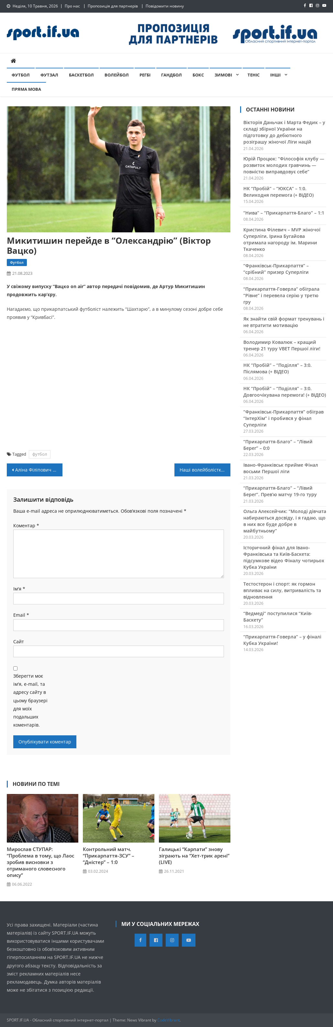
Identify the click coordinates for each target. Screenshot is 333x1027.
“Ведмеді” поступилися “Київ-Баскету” (277, 616)
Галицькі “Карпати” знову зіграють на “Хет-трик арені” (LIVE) (194, 855)
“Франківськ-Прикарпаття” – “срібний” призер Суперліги (276, 269)
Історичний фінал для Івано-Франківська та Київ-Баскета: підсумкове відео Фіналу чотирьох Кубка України (283, 557)
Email (21, 615)
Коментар (26, 525)
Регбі (144, 75)
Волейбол (117, 75)
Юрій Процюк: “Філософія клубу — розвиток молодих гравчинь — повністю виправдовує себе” (283, 165)
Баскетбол (81, 75)
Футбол (21, 75)
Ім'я (19, 589)
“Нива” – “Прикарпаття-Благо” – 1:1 (283, 213)
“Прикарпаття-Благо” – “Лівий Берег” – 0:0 (278, 444)
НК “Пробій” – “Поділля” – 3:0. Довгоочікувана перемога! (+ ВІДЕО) (284, 391)
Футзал (49, 75)
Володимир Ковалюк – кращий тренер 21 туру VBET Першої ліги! (281, 345)
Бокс (198, 75)
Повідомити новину (165, 6)
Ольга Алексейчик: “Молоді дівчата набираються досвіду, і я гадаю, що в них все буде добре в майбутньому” (284, 521)
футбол (39, 454)
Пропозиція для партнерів (113, 6)
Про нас (72, 6)
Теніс (254, 75)
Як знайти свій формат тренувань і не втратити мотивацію (283, 322)
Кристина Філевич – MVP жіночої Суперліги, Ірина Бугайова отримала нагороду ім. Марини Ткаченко (281, 239)
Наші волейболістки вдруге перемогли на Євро (205, 470)
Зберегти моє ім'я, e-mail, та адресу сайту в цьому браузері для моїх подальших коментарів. (30, 700)
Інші (275, 75)
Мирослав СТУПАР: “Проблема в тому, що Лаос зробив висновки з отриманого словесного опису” (40, 862)
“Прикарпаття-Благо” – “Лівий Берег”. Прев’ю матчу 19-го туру (280, 491)
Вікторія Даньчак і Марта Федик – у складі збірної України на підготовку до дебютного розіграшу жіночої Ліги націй (284, 132)
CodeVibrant (168, 1020)
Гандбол (171, 75)
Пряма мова (26, 89)
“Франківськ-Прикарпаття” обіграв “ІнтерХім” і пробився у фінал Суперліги (283, 418)
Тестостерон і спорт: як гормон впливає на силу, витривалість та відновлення (282, 590)
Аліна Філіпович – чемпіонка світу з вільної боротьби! (39, 470)
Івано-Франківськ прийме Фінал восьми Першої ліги (280, 468)
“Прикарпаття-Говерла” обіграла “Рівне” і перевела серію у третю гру (281, 295)
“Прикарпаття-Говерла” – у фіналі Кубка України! (282, 640)
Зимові (223, 75)
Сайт (18, 641)
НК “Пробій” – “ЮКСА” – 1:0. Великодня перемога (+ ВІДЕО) (278, 191)
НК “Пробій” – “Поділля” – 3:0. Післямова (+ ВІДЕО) (277, 368)
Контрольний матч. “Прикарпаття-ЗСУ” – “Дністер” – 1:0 (108, 855)
